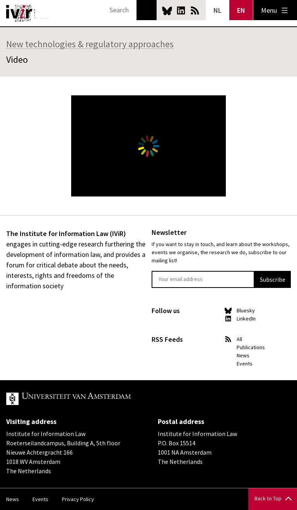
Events (245, 363)
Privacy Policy (78, 499)
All (239, 339)
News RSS (194, 10)
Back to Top (268, 498)
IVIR (28, 13)
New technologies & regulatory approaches (90, 44)
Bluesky (167, 10)
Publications (251, 347)
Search (147, 10)
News (243, 355)
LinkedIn (181, 10)
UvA (96, 399)
